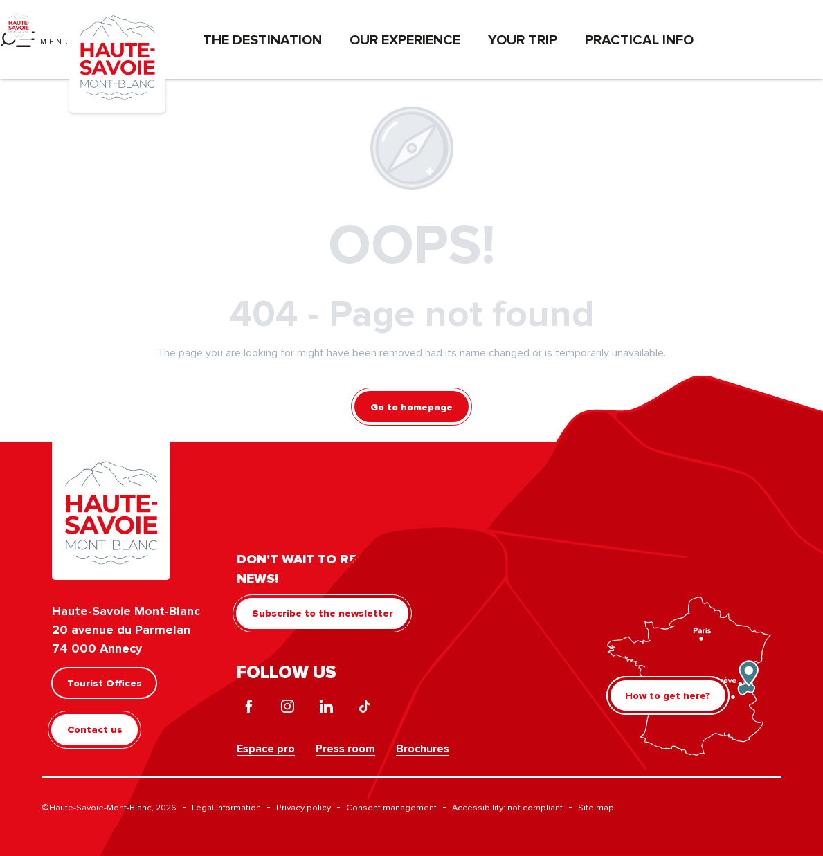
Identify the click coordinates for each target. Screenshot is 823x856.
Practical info (639, 39)
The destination (262, 39)
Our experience (405, 39)
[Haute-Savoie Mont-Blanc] (19, 24)
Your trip (522, 39)
